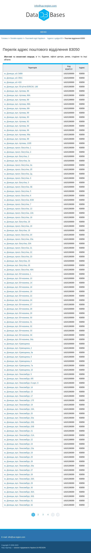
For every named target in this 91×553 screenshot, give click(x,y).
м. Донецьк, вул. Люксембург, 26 (18, 461)
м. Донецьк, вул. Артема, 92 (16, 121)
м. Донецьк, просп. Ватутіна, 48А (18, 270)
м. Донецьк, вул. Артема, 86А (17, 95)
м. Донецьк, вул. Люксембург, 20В (19, 426)
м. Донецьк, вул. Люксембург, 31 (18, 500)
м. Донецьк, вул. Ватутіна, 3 (16, 182)
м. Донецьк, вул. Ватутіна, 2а (17, 161)
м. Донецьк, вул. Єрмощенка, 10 (18, 370)
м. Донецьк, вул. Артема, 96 (16, 130)
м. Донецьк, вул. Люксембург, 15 (18, 392)
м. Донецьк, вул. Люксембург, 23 (18, 444)
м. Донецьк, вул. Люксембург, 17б (19, 400)
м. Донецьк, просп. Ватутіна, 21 (18, 248)
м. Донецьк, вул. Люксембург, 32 (18, 505)
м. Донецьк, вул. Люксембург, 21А (19, 435)
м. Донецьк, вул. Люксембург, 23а (19, 448)
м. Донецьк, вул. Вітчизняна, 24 (18, 300)
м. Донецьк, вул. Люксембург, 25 (18, 457)
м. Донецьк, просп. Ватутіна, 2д (18, 174)
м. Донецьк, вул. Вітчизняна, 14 (18, 283)
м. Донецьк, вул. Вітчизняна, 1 (17, 274)
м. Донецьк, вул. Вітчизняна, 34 (18, 335)
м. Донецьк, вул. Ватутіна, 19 (17, 230)
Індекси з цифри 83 (54, 38)
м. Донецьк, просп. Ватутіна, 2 (17, 152)
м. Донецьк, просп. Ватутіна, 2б (18, 169)
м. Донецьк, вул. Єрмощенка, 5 (18, 357)
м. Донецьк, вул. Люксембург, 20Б (19, 422)
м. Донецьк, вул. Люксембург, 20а (19, 418)
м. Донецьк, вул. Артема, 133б (17, 143)
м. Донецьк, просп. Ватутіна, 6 (17, 195)
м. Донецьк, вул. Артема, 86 (16, 91)
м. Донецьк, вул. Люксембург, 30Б (19, 496)
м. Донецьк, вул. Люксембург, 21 (18, 431)
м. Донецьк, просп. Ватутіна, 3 (17, 178)
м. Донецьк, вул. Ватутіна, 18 (17, 222)
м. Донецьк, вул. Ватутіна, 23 (17, 261)
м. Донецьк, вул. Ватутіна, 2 (16, 156)
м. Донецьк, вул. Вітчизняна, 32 (18, 326)
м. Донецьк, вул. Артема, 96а (17, 134)
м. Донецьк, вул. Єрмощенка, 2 (18, 348)
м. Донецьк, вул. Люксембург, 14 (18, 387)
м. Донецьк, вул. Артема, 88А (17, 104)
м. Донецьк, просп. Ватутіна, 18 (18, 217)
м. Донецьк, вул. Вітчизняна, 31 (18, 322)
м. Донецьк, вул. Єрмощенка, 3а (18, 352)
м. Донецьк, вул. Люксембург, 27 (18, 470)
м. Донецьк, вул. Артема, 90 (16, 117)
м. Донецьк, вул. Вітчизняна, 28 (18, 309)
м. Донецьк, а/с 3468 (13, 73)
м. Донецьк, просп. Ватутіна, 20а (18, 239)
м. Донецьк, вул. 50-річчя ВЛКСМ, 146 (21, 87)
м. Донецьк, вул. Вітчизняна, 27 (18, 304)
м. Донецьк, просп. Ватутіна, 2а (18, 165)
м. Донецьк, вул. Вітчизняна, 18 (18, 291)
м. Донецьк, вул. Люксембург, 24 (18, 453)
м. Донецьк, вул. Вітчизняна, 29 (18, 313)
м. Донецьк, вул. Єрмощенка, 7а (18, 365)
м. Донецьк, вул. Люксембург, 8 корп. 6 (21, 383)
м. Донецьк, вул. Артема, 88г (17, 108)
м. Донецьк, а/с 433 (12, 82)
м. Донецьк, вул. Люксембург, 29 (18, 483)
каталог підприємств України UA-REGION (30, 548)
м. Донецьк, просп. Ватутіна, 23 (18, 256)
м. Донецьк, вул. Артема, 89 (16, 113)
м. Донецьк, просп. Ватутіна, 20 (18, 235)
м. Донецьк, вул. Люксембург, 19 (18, 405)
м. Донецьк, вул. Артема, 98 (16, 139)
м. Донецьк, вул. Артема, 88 (16, 100)
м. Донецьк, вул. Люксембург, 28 (18, 474)
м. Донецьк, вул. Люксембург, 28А (19, 479)
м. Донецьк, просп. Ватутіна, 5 (17, 191)
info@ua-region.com (45, 5)
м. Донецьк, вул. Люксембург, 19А (19, 409)
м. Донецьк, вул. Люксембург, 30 (18, 487)
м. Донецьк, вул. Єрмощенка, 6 (18, 361)
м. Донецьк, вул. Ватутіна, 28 (17, 265)
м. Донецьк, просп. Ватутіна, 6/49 (19, 200)
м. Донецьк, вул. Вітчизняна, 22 (18, 296)
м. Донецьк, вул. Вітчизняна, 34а (18, 339)
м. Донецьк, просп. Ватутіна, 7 (17, 204)
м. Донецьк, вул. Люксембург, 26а (19, 466)
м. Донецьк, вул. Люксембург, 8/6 (18, 378)
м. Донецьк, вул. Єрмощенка (17, 344)
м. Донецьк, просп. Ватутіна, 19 (18, 226)
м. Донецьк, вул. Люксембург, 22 (18, 439)
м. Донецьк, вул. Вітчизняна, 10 (18, 278)
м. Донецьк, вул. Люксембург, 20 (18, 413)
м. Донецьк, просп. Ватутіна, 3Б (18, 187)
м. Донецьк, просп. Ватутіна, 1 (17, 148)
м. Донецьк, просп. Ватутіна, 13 (18, 209)
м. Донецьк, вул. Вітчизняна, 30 (18, 317)
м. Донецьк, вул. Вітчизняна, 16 (18, 287)
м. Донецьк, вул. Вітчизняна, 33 (18, 331)
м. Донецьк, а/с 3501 (13, 78)
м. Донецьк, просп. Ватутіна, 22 (18, 252)
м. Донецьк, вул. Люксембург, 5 (18, 374)
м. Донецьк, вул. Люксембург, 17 (18, 396)
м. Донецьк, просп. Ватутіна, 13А (18, 213)
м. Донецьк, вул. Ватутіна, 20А (17, 243)
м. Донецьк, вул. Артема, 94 (16, 126)
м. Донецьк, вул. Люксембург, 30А (19, 492)
